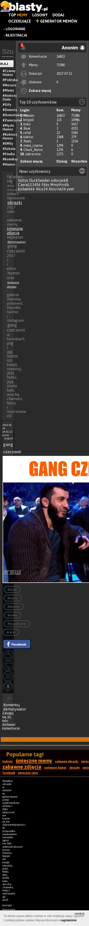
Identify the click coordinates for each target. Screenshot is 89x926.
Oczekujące (19, 21)
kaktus (28, 137)
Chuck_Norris (33, 150)
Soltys (23, 180)
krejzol (28, 120)
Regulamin (8, 909)
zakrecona (33, 154)
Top (18, 15)
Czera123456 (29, 184)
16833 (60, 56)
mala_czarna (32, 145)
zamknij (79, 913)
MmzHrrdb (59, 184)
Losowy (40, 15)
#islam (12, 590)
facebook (8, 773)
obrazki (14, 202)
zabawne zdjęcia (21, 767)
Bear (27, 128)
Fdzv (45, 184)
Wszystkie (79, 161)
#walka (12, 615)
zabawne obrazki (66, 761)
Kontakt (7, 905)
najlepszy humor (55, 767)
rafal (27, 133)
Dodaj (58, 15)
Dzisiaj (61, 161)
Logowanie (15, 29)
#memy (13, 598)
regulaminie (68, 920)
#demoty (14, 607)
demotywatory (16, 241)
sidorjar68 (59, 180)
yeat (70, 189)
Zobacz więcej (40, 91)
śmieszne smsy (28, 773)
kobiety (7, 761)
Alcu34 (42, 189)
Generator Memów (56, 21)
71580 (60, 65)
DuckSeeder (39, 180)
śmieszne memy (34, 761)
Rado (27, 141)
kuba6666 (26, 189)
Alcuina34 (57, 189)
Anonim (28, 115)
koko (27, 124)
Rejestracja (16, 35)
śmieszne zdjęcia (15, 230)
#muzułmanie (17, 624)
